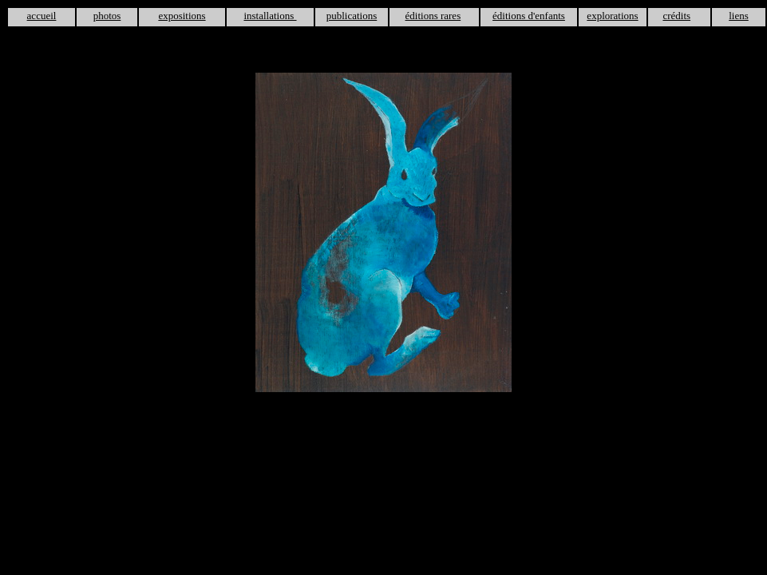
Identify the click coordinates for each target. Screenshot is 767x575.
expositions (181, 16)
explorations (612, 16)
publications (352, 16)
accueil (42, 16)
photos (107, 16)
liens (739, 16)
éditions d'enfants (528, 16)
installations (269, 16)
